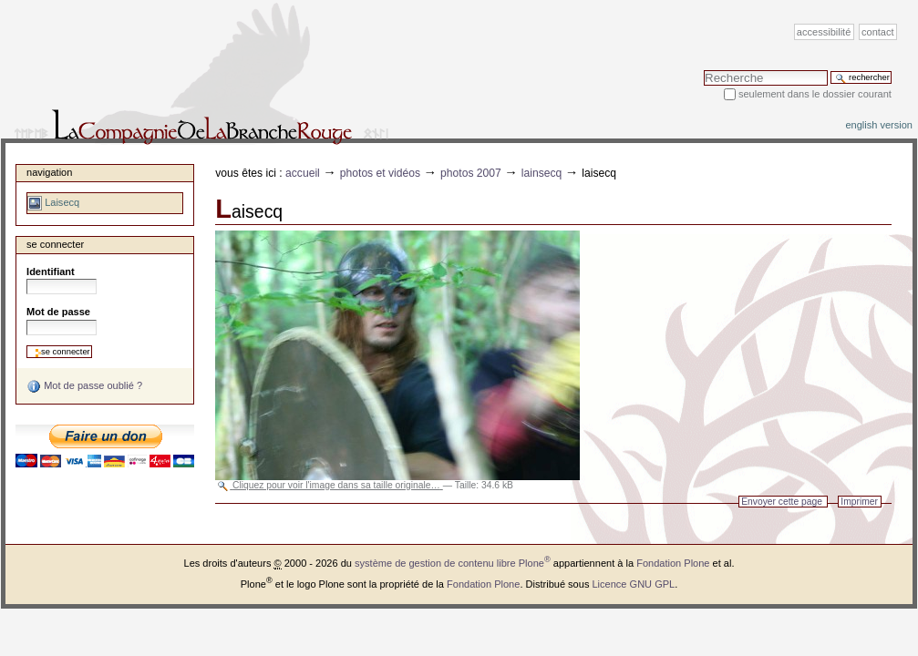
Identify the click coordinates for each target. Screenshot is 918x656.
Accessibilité (824, 31)
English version (879, 124)
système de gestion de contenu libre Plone (453, 563)
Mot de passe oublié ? (84, 386)
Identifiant (50, 271)
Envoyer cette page (781, 502)
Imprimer (859, 502)
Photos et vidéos (380, 173)
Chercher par (703, 69)
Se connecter (55, 244)
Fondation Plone (672, 563)
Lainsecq (541, 173)
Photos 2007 (470, 173)
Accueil (302, 173)
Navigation (49, 172)
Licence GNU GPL (633, 584)
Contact (877, 31)
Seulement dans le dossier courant (815, 93)
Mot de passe (58, 311)
